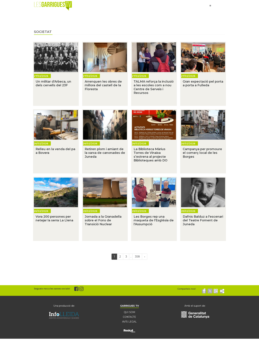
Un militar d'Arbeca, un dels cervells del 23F (53, 83)
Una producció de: (64, 305)
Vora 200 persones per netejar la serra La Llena (54, 218)
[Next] (144, 257)
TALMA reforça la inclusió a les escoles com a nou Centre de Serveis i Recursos (154, 87)
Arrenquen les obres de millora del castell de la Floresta (103, 85)
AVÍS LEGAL (129, 321)
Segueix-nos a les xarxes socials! (52, 288)
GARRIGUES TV (129, 305)
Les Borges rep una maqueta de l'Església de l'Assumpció (154, 220)
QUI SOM (129, 312)
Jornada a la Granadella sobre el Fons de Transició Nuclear (103, 220)
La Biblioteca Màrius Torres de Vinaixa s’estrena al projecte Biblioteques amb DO (150, 154)
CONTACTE (129, 316)
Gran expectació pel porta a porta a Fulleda (203, 83)
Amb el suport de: (194, 305)
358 (137, 256)
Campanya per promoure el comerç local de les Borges (202, 153)
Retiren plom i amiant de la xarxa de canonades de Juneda (105, 153)
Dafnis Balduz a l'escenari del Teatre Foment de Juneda (203, 220)
